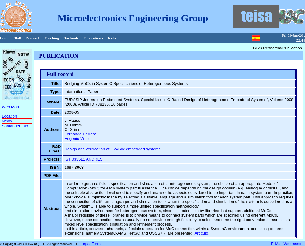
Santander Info (15, 126)
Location (9, 116)
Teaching (52, 38)
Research (33, 38)
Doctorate (71, 38)
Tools (112, 38)
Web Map (10, 107)
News (7, 121)
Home (4, 38)
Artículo (201, 233)
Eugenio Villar (76, 138)
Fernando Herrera (80, 134)
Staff (17, 38)
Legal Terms (91, 243)
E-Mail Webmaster (288, 243)
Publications (93, 38)
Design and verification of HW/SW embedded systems (112, 149)
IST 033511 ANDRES (83, 159)
